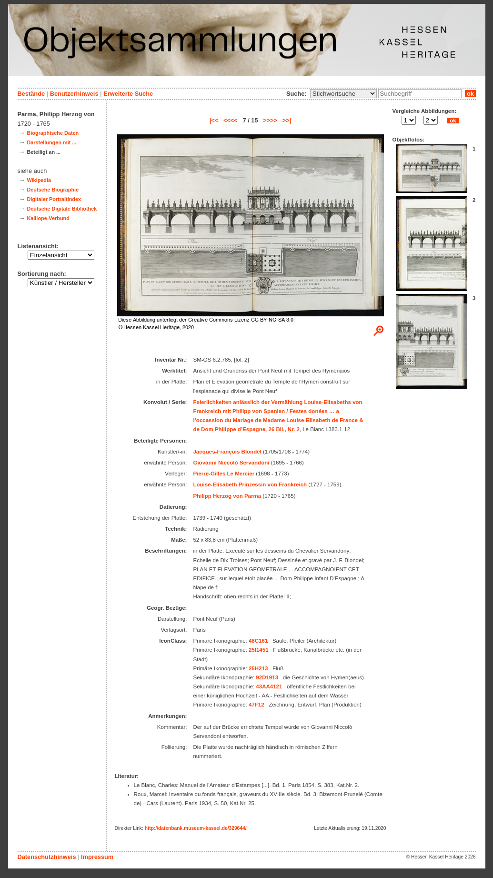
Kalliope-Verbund (48, 218)
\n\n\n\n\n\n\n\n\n (343, 93)
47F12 (256, 704)
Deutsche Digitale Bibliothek (62, 209)
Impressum (97, 856)
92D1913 (267, 677)
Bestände (31, 93)
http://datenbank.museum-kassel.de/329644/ (196, 828)
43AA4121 (269, 686)
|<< (214, 120)
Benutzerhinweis (74, 93)
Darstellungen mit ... (51, 142)
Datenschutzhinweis (47, 856)
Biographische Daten (53, 133)
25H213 (258, 668)
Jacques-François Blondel (227, 451)
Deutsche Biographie (53, 189)
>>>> (270, 120)
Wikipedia (39, 180)
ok (470, 93)
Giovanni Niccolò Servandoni (231, 462)
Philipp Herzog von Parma (227, 496)
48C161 (258, 641)
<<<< (230, 120)
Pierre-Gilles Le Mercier (223, 473)
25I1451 (259, 650)
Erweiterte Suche (128, 93)
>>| (287, 120)
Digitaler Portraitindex (54, 199)
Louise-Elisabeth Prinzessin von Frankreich (250, 484)
